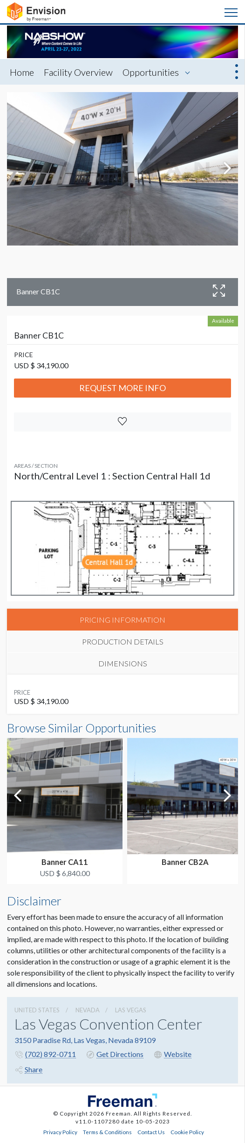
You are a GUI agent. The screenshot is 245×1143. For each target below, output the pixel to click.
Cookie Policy (187, 1132)
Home (22, 72)
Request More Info (122, 388)
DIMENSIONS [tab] (122, 663)
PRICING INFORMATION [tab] (122, 619)
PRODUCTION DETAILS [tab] (122, 641)
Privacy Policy (60, 1132)
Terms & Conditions (107, 1132)
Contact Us (151, 1132)
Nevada (87, 1010)
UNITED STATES (37, 1010)
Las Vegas (130, 1010)
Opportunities (150, 72)
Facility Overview (78, 72)
